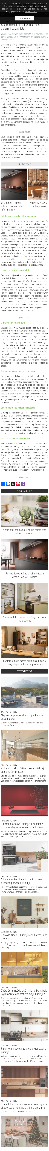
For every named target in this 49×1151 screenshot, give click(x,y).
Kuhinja (13, 712)
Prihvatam (24, 18)
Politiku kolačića (31, 11)
